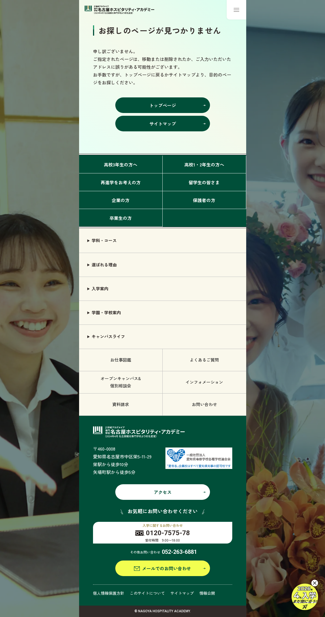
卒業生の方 (120, 218)
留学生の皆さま (204, 182)
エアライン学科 (269, 563)
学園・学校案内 (106, 312)
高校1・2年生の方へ (204, 164)
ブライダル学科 (269, 525)
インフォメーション (204, 382)
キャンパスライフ (108, 336)
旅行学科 (262, 551)
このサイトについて (147, 593)
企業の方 (120, 200)
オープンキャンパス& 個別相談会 (121, 382)
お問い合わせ (204, 404)
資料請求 (120, 404)
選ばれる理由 (104, 264)
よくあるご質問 (204, 360)
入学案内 (100, 288)
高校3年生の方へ (120, 164)
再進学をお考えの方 (121, 182)
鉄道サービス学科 (271, 576)
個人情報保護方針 (108, 593)
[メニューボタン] (236, 9)
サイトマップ (182, 593)
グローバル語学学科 (273, 589)
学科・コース (104, 240)
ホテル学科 (264, 538)
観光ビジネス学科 (271, 602)
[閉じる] (314, 583)
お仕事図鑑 (120, 360)
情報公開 (207, 593)
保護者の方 (204, 200)
